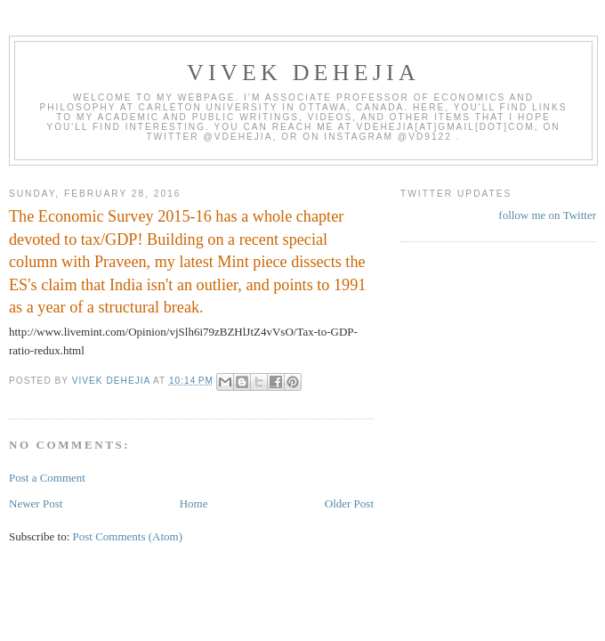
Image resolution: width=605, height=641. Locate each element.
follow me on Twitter (547, 215)
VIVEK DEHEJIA (303, 72)
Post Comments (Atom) (128, 536)
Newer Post (35, 503)
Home (194, 503)
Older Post (349, 503)
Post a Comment (47, 477)
